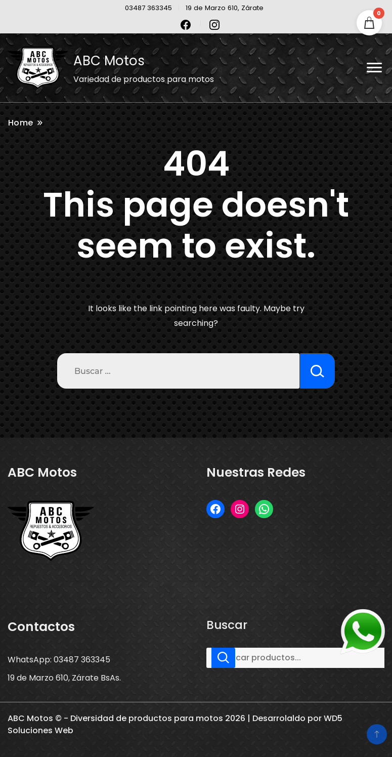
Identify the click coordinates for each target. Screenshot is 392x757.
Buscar (226, 625)
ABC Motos (109, 61)
